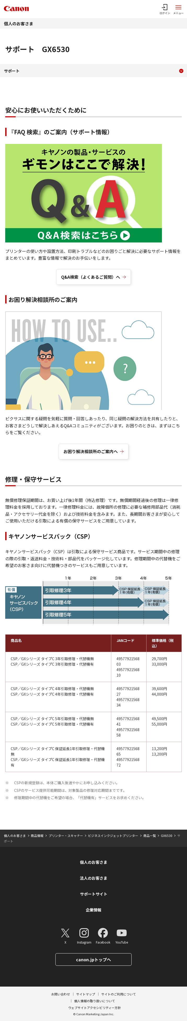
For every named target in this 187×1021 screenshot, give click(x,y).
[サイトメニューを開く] (178, 9)
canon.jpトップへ (93, 959)
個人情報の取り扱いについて (94, 1001)
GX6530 (166, 835)
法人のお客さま (93, 878)
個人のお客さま (18, 23)
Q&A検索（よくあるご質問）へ (90, 277)
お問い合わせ (60, 994)
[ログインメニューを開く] (165, 9)
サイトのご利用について (118, 994)
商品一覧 (149, 835)
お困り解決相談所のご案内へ (90, 451)
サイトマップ (85, 994)
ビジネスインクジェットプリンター (113, 835)
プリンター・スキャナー (66, 835)
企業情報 (93, 910)
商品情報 (37, 835)
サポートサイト (93, 894)
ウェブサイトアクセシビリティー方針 (94, 1007)
